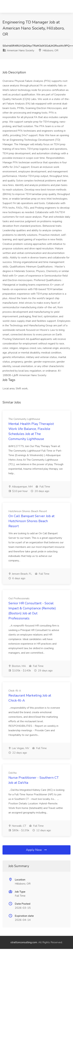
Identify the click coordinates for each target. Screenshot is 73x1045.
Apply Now (36, 850)
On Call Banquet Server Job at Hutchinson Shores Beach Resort (31, 521)
